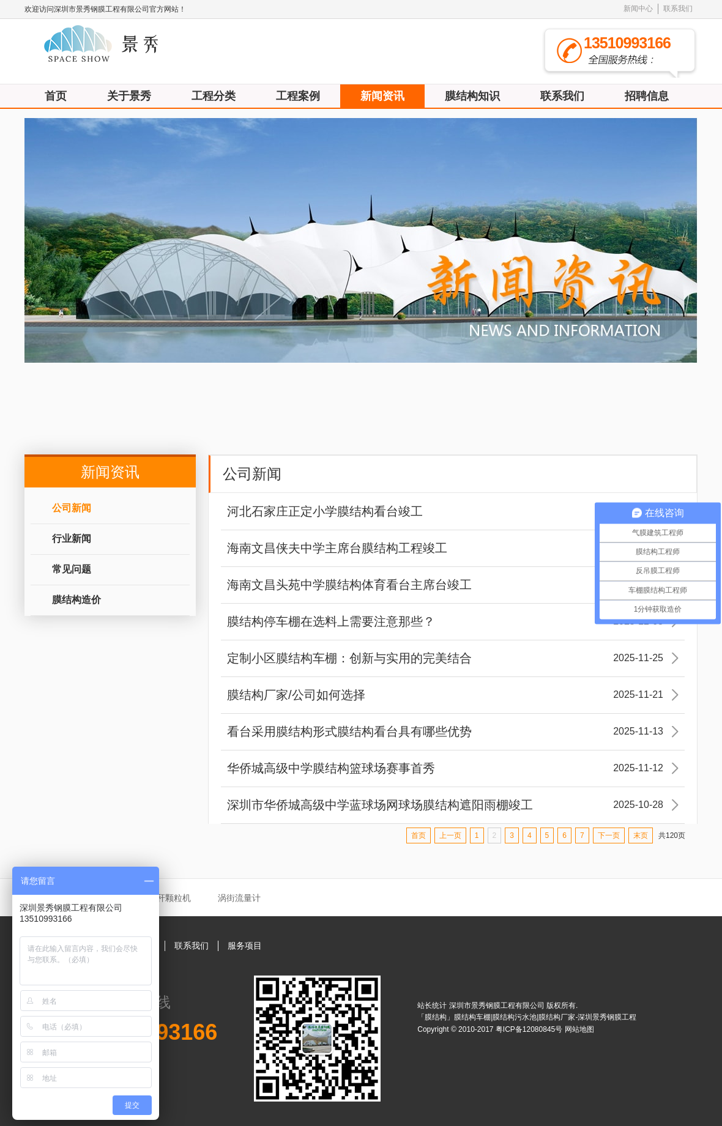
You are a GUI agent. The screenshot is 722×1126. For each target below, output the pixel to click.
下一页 (609, 835)
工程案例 (298, 96)
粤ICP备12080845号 (530, 1029)
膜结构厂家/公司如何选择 (453, 694)
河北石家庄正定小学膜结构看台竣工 (453, 511)
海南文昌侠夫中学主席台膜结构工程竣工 (453, 548)
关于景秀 (129, 96)
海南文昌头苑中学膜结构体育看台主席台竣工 (453, 584)
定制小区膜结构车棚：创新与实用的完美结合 (453, 658)
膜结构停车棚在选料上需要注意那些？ (453, 621)
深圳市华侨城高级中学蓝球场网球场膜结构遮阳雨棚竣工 (453, 805)
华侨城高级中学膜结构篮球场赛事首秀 (453, 768)
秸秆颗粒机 (169, 898)
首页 (56, 96)
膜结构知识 (472, 96)
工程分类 (214, 96)
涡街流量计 (239, 898)
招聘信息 (647, 96)
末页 (640, 835)
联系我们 (678, 8)
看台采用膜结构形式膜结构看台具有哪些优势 (453, 731)
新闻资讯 (382, 96)
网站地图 (579, 1029)
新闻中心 (638, 8)
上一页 (450, 835)
